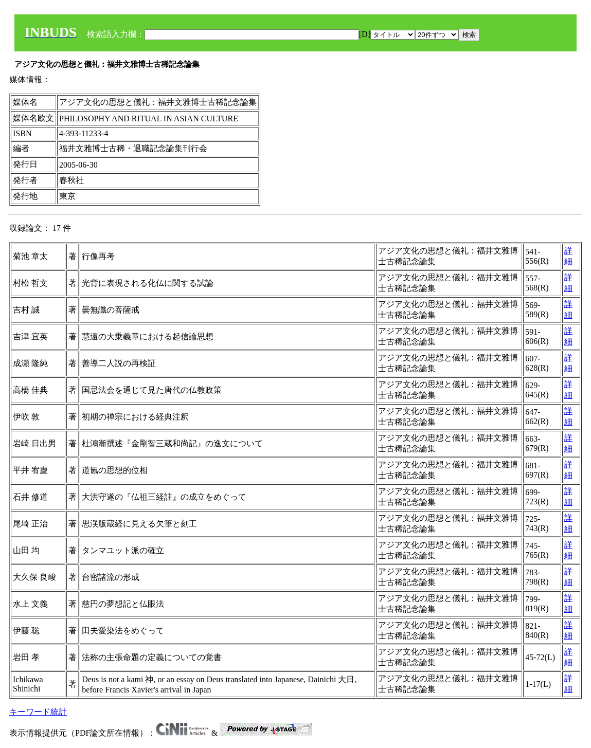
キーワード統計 (38, 711)
